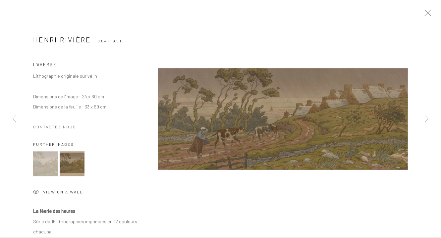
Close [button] (426, 15)
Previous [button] (14, 119)
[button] (45, 164)
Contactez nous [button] (54, 127)
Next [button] (427, 119)
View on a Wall (58, 193)
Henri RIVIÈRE (62, 40)
